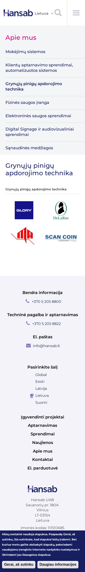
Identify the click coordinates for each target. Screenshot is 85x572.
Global (41, 375)
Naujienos (42, 442)
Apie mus (42, 451)
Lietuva (42, 395)
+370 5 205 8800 (46, 301)
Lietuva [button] (44, 13)
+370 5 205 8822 (46, 324)
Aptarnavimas (42, 425)
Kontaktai (42, 459)
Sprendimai (43, 434)
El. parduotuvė (42, 468)
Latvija (41, 388)
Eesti (39, 381)
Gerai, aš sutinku (18, 565)
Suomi (41, 402)
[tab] (24, 210)
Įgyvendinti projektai (42, 417)
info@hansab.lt (46, 346)
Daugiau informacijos (57, 565)
